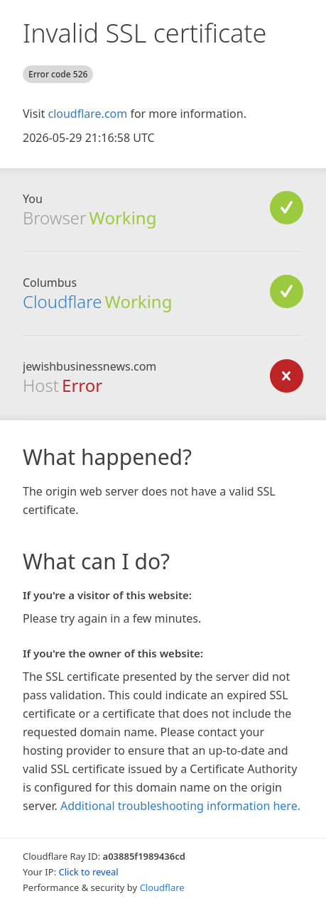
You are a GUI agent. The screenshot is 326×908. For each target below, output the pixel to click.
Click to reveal (89, 871)
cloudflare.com (87, 113)
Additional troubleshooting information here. (180, 806)
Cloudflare (62, 301)
